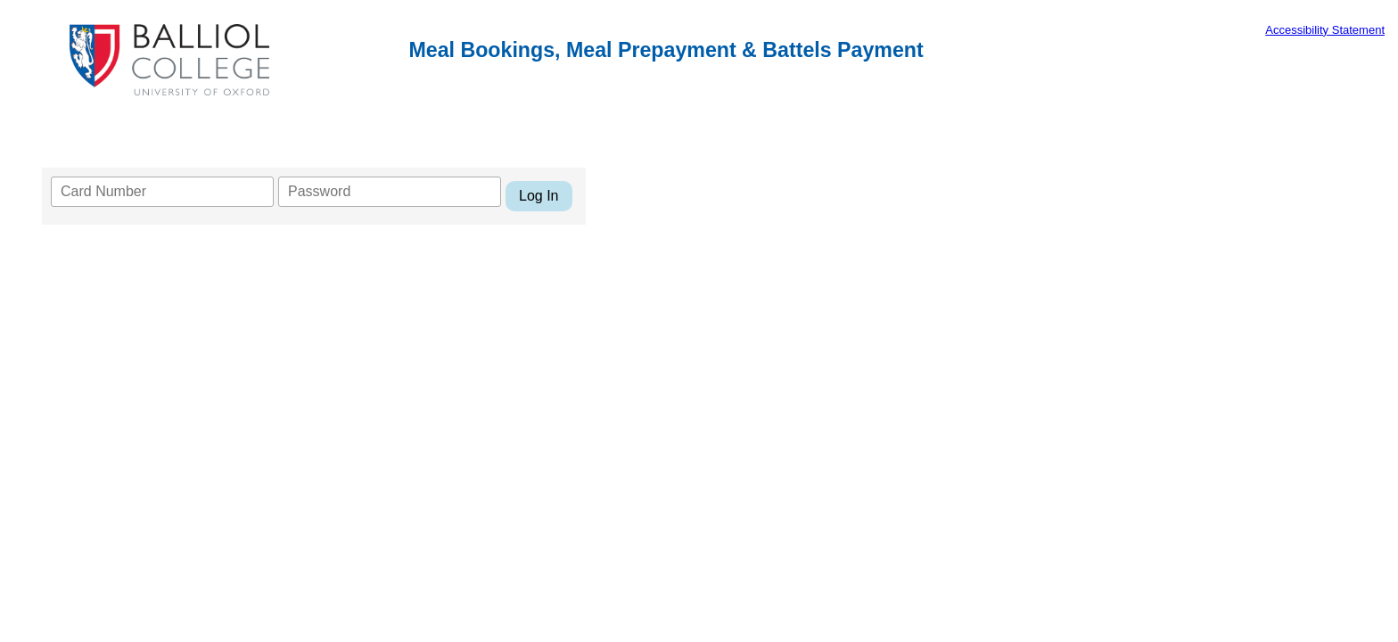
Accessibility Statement (1325, 30)
